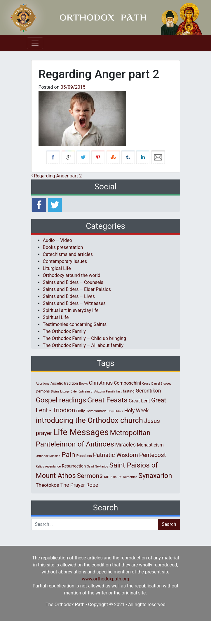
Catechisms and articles (68, 254)
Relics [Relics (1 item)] (40, 466)
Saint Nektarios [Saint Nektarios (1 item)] (97, 466)
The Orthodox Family (64, 331)
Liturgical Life (57, 268)
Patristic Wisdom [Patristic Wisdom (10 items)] (115, 454)
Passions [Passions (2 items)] (84, 455)
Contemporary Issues (65, 261)
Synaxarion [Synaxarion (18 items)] (155, 476)
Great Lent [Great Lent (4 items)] (139, 401)
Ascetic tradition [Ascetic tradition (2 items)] (64, 383)
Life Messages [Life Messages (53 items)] (81, 432)
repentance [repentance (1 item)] (53, 466)
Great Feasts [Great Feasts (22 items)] (107, 400)
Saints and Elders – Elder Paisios (77, 289)
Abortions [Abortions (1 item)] (42, 383)
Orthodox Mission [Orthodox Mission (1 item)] (48, 456)
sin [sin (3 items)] (106, 476)
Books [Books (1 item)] (83, 383)
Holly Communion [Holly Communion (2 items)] (91, 411)
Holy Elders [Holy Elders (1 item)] (115, 411)
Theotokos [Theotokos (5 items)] (47, 485)
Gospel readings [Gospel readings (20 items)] (61, 400)
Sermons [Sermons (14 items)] (90, 475)
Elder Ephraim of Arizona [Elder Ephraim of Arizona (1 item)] (88, 391)
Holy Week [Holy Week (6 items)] (136, 410)
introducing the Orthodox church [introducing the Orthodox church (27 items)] (89, 420)
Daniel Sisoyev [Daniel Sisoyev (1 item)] (161, 383)
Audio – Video (57, 240)
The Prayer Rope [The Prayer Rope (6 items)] (79, 485)
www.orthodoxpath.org (105, 579)
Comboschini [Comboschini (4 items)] (127, 383)
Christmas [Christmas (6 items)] (101, 383)
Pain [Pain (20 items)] (68, 455)
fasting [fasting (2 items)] (129, 391)
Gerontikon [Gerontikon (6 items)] (148, 391)
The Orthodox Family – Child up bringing (84, 338)
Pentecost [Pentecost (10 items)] (152, 454)
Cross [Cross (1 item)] (146, 383)
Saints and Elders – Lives (69, 296)
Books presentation (63, 247)
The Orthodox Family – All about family (83, 345)
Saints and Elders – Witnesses (74, 303)
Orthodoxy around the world (71, 275)
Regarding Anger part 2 (56, 176)
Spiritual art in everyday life (71, 310)
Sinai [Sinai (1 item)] (114, 477)
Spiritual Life (56, 317)
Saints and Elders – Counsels (73, 282)
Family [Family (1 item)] (110, 391)
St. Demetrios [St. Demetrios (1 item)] (127, 477)
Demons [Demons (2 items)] (43, 391)
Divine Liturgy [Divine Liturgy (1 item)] (60, 391)
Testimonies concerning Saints (75, 324)
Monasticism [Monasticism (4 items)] (150, 445)
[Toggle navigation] (35, 43)
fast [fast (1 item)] (119, 391)
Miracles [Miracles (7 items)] (125, 445)
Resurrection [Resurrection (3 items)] (74, 466)
